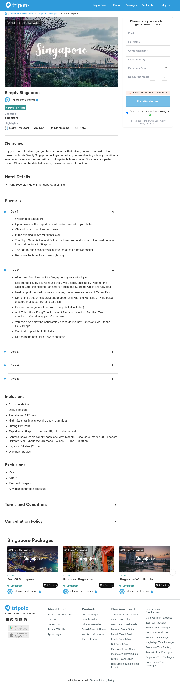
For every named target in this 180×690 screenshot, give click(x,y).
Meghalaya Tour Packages (160, 642)
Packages (131, 5)
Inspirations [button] (100, 5)
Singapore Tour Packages (160, 657)
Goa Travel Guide (121, 619)
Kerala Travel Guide (122, 639)
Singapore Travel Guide (22, 13)
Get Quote (147, 101)
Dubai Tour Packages (157, 632)
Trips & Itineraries (91, 624)
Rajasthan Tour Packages (159, 647)
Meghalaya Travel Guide (124, 654)
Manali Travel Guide (122, 634)
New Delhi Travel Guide (124, 624)
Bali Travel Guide (120, 644)
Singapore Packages (47, 13)
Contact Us (54, 624)
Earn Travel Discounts (60, 614)
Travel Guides (89, 619)
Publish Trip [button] (149, 5)
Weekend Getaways (93, 634)
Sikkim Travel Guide (122, 658)
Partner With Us (56, 629)
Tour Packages (90, 614)
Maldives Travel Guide (123, 649)
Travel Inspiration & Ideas (125, 614)
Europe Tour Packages (158, 627)
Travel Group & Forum (94, 629)
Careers (52, 619)
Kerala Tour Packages (158, 637)
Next (172, 573)
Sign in (166, 5)
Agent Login (54, 634)
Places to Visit (90, 639)
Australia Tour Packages (159, 652)
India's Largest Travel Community (21, 613)
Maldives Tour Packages (159, 617)
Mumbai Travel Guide (123, 629)
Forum (116, 5)
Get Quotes (50, 585)
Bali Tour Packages (156, 622)
